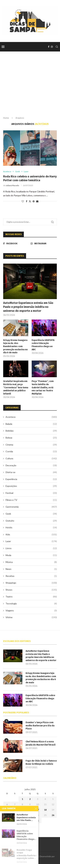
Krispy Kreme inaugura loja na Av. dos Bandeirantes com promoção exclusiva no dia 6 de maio (15, 346)
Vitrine (31, 617)
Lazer (31, 541)
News (31, 569)
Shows (31, 589)
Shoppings (31, 582)
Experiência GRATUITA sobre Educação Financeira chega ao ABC (43, 345)
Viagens (31, 610)
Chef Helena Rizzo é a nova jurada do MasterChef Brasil (40, 743)
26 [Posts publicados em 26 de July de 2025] (53, 815)
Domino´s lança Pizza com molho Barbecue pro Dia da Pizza (40, 725)
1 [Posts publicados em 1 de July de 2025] (22, 799)
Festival (31, 493)
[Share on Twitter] (30, 201)
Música (31, 562)
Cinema (31, 444)
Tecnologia (31, 603)
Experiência (31, 479)
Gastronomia (31, 506)
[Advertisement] (30, 86)
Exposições (31, 486)
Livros (31, 548)
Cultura (31, 458)
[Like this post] (23, 201)
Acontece (31, 417)
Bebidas (31, 430)
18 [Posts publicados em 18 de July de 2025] (45, 809)
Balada (31, 424)
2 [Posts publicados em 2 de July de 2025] (30, 799)
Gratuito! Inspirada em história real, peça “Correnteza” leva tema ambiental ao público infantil (15, 387)
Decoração (31, 465)
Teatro (31, 596)
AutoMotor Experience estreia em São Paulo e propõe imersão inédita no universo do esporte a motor (28, 307)
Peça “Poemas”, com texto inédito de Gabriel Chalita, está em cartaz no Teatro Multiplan (43, 387)
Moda (31, 555)
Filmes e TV (31, 500)
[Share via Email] (37, 201)
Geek (31, 513)
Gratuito (31, 520)
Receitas (31, 576)
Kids (31, 534)
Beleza (31, 437)
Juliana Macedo (12, 185)
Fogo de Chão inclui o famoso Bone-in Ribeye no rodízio (41, 762)
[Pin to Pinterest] (34, 201)
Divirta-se (31, 472)
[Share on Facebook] (26, 201)
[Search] (56, 46)
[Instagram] (52, 46)
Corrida (31, 451)
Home (6, 118)
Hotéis (31, 527)
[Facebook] (48, 46)
